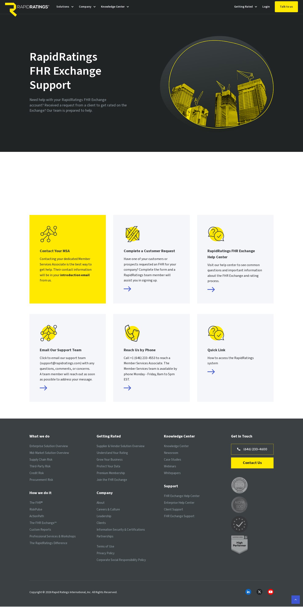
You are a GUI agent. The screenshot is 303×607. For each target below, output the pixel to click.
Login (266, 7)
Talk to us (286, 7)
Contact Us (252, 463)
